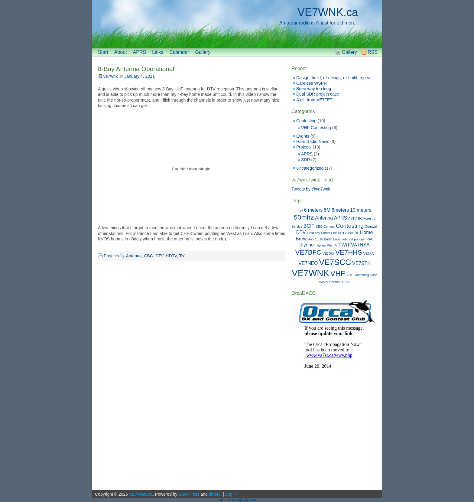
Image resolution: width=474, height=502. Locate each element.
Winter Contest (329, 282)
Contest (329, 226)
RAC (369, 239)
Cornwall (371, 226)
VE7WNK (310, 273)
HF (357, 233)
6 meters (313, 210)
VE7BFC (308, 252)
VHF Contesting (316, 127)
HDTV (171, 255)
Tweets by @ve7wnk (310, 189)
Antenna (133, 255)
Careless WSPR (311, 83)
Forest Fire (329, 233)
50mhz (304, 217)
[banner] (237, 24)
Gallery (202, 52)
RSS (373, 52)
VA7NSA (360, 244)
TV (182, 255)
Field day (313, 233)
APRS (139, 52)
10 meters (360, 210)
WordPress (188, 494)
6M (327, 210)
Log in (231, 494)
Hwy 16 (313, 239)
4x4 (300, 210)
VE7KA (368, 253)
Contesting (306, 120)
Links (157, 52)
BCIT (309, 226)
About (120, 52)
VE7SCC (335, 262)
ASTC (352, 218)
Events (302, 136)
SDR (305, 159)
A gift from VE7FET (314, 99)
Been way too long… (315, 88)
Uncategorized (309, 168)
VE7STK (361, 263)
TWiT (344, 244)
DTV (159, 255)
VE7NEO (308, 263)
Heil (350, 233)
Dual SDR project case (317, 94)
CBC (148, 255)
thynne (306, 244)
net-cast (347, 239)
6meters (340, 210)
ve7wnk (110, 76)
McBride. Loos (330, 239)
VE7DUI (328, 253)
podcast (359, 239)
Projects (111, 255)
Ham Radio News (312, 141)
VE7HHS (348, 252)
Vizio (373, 275)
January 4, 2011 (139, 76)
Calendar (179, 52)
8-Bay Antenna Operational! (137, 68)
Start (103, 52)
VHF (337, 273)
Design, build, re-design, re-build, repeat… (336, 77)
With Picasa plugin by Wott (237, 500)
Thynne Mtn (323, 245)
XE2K (346, 282)
